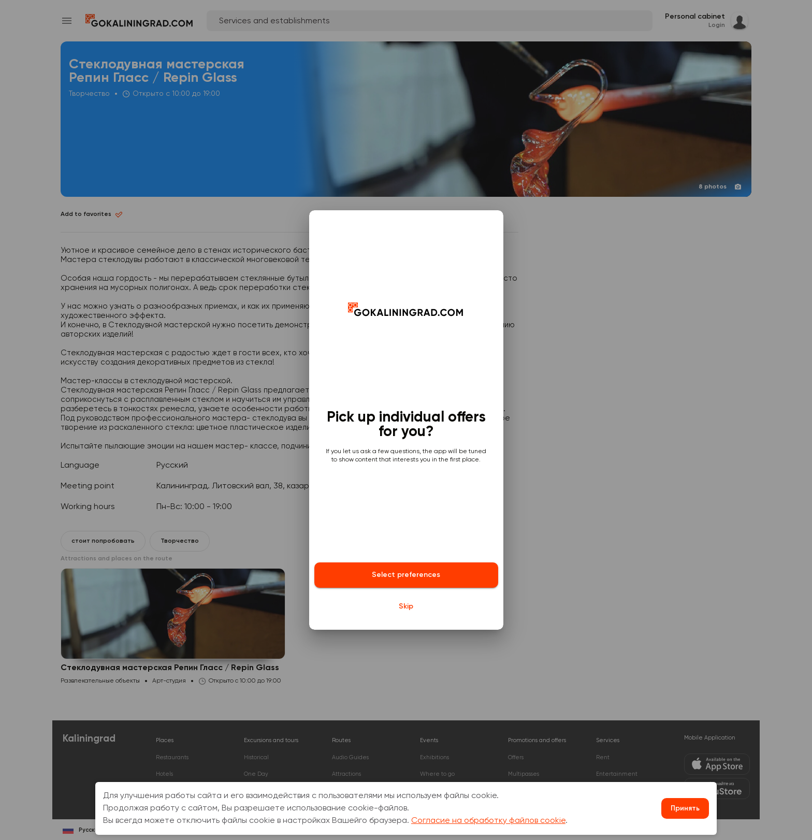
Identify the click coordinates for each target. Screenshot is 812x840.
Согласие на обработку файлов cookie (488, 821)
